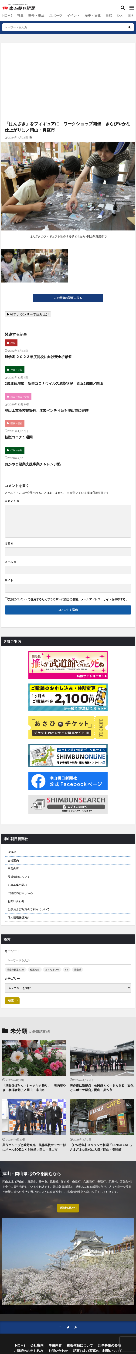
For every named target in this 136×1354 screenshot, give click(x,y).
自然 (97, 15)
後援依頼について (19, 876)
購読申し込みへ (68, 1209)
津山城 (77, 969)
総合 (131, 15)
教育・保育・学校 (19, 396)
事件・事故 (33, 15)
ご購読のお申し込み (20, 893)
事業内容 (13, 868)
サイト (9, 580)
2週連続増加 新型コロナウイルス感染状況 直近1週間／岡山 (54, 383)
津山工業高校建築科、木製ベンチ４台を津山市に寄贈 (46, 410)
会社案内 (13, 860)
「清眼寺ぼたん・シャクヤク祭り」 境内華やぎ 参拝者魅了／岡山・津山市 (34, 1088)
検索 (11, 1000)
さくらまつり (52, 969)
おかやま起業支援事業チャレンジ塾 (33, 464)
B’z (66, 969)
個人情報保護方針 (19, 917)
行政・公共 (16, 369)
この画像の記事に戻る (68, 297)
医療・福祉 (16, 423)
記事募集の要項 (17, 885)
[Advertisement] (68, 63)
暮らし (119, 15)
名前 (9, 543)
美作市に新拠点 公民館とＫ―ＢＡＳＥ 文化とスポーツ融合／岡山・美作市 (101, 1088)
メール (10, 562)
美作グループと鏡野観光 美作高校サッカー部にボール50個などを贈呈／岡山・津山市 (34, 1147)
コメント (12, 501)
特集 (18, 15)
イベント (65, 15)
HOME (6, 15)
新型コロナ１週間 (19, 437)
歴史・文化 (83, 15)
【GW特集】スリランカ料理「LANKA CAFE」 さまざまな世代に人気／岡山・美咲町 (102, 1147)
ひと (108, 15)
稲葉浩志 (34, 969)
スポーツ (50, 15)
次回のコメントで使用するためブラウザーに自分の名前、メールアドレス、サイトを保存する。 (68, 599)
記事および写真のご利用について (29, 909)
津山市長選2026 (15, 969)
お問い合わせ (16, 901)
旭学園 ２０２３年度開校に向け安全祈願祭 (38, 357)
